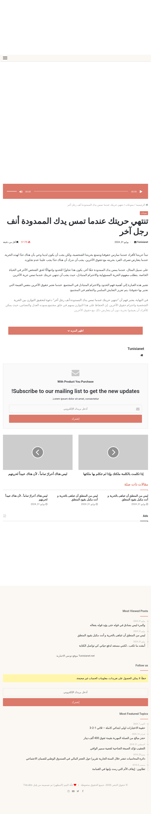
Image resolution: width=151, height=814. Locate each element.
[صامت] (21, 192)
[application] (75, 192)
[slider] (81, 191)
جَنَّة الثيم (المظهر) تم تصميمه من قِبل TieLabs (48, 784)
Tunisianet (142, 242)
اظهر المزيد (75, 330)
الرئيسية (142, 204)
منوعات (129, 204)
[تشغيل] (141, 192)
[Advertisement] (75, 27)
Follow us (141, 665)
